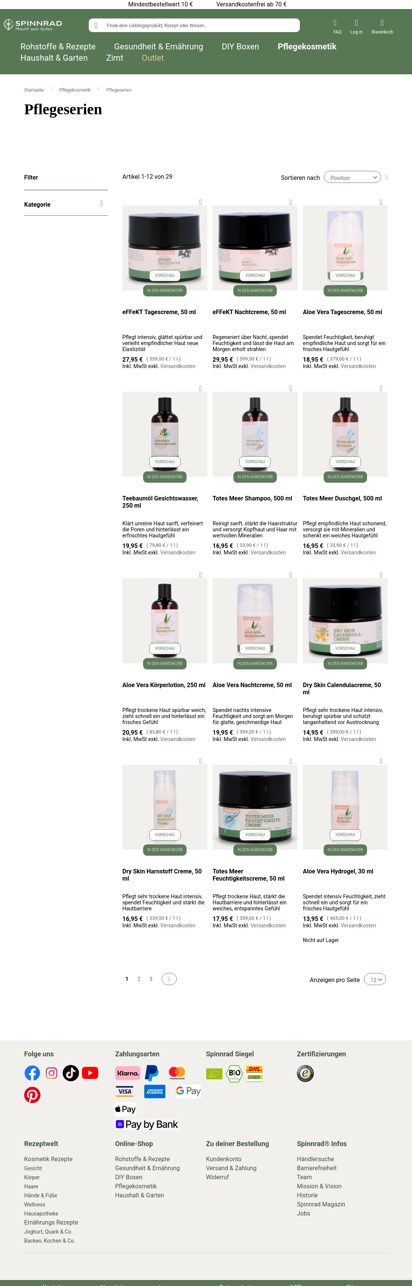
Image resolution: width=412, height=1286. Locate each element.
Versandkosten (177, 366)
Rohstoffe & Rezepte (58, 46)
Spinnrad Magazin (321, 1204)
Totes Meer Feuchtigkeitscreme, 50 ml (249, 875)
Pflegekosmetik (307, 46)
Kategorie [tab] (37, 204)
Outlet (153, 58)
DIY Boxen (240, 46)
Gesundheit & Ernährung (158, 46)
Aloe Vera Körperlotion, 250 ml (163, 685)
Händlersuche (315, 1159)
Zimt (114, 58)
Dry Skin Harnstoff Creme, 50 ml (162, 875)
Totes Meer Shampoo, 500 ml (252, 498)
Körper (32, 1177)
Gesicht (33, 1168)
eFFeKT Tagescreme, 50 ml (159, 312)
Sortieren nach (300, 177)
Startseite (34, 90)
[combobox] (194, 25)
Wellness (34, 1205)
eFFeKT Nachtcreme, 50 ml (249, 312)
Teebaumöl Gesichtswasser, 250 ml (160, 502)
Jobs (303, 1213)
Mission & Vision (319, 1186)
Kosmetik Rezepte (48, 1159)
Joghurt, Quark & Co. (48, 1232)
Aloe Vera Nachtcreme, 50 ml (252, 685)
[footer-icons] (32, 1074)
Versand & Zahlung (231, 1168)
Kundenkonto (224, 1159)
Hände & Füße (40, 1195)
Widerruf (217, 1177)
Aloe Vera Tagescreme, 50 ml (342, 312)
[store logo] (33, 25)
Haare (31, 1186)
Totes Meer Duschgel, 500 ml (342, 498)
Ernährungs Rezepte (51, 1222)
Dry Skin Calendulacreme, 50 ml (342, 688)
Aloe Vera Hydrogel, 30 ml (338, 871)
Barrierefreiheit (316, 1168)
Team (304, 1177)
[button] (200, 201)
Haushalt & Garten (54, 58)
